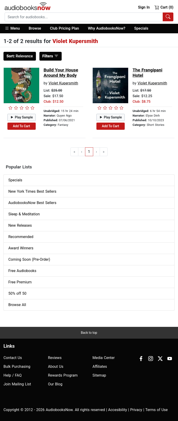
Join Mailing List (17, 384)
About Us (55, 366)
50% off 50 (17, 293)
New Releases (20, 225)
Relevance (19, 56)
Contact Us (12, 358)
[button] (14, 28)
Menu (12, 28)
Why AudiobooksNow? (106, 28)
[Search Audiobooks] (168, 16)
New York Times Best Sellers (32, 191)
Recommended (20, 237)
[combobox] (89, 16)
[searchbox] (84, 16)
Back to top (89, 332)
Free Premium (20, 282)
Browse (35, 28)
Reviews (55, 358)
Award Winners (20, 248)
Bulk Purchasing (16, 366)
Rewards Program (63, 375)
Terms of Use (156, 410)
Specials (141, 28)
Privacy (136, 410)
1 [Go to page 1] (89, 151)
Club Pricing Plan (64, 28)
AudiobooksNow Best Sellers (32, 203)
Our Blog (55, 384)
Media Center (103, 358)
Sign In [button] (143, 7)
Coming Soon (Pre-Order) (29, 259)
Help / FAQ (12, 375)
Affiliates (99, 366)
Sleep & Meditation (24, 214)
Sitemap (99, 375)
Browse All (17, 305)
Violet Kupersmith (63, 83)
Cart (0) (164, 7)
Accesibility (117, 410)
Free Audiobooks (22, 271)
